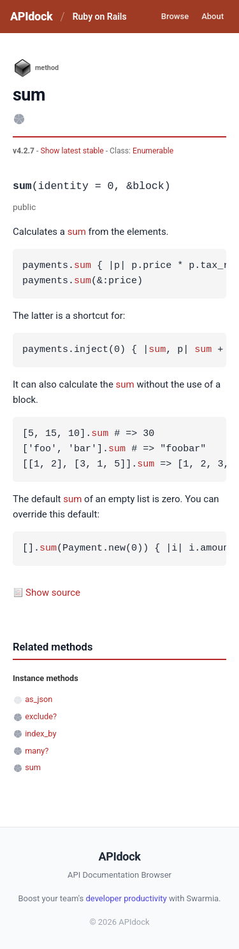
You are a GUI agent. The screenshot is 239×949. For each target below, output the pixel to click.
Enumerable (153, 150)
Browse (175, 16)
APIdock (31, 16)
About (212, 16)
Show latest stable (72, 150)
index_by (40, 733)
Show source (52, 592)
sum (77, 231)
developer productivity (125, 898)
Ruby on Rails (100, 16)
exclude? (41, 716)
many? (36, 751)
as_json (38, 699)
